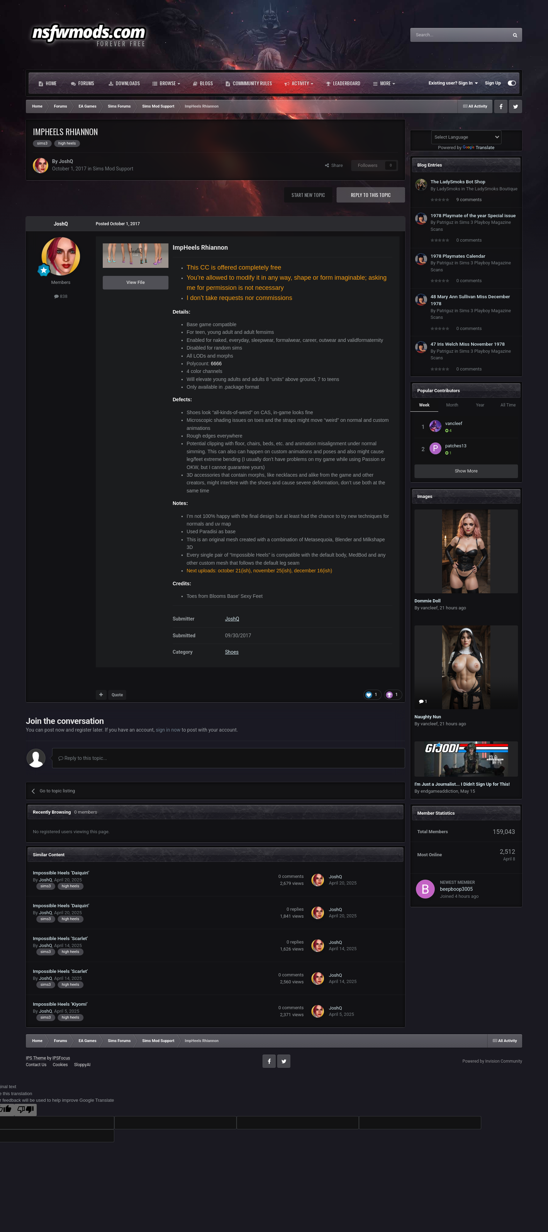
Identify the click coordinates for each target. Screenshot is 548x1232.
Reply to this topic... (82, 758)
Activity (298, 83)
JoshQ (66, 161)
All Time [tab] (507, 405)
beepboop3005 (456, 889)
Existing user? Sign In (453, 83)
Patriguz (445, 222)
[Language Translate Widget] (466, 137)
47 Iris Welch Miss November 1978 (468, 344)
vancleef (453, 423)
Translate (479, 147)
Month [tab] (452, 405)
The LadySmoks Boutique (491, 188)
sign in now (168, 730)
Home (47, 83)
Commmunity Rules (248, 83)
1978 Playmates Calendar (458, 256)
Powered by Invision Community (492, 1061)
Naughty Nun (427, 716)
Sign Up (493, 83)
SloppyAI (82, 1064)
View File (136, 282)
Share (334, 165)
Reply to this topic (371, 194)
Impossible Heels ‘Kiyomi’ (60, 1004)
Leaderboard (343, 83)
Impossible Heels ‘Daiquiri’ (61, 872)
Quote (117, 694)
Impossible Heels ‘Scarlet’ (60, 938)
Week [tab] (424, 405)
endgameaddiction (439, 791)
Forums (82, 83)
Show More (466, 471)
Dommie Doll (427, 600)
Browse (166, 83)
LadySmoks (448, 188)
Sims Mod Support (113, 168)
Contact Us (36, 1064)
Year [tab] (480, 405)
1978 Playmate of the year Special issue (473, 215)
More (384, 83)
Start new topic (308, 194)
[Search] (442, 35)
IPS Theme (36, 1058)
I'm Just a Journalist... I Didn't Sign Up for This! (462, 784)
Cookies (60, 1064)
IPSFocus (61, 1058)
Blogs (202, 83)
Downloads (124, 83)
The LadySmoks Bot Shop (458, 181)
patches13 (456, 445)
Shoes (232, 652)
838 (60, 296)
